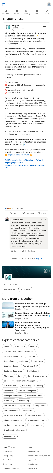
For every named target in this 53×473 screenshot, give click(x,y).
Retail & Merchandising (37, 376)
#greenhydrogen (17, 160)
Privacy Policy (8, 456)
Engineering (28, 410)
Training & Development (14, 430)
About (29, 447)
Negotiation (40, 405)
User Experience (11, 366)
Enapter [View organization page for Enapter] (15, 25)
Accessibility (7, 451)
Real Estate (32, 371)
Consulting (26, 386)
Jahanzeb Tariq (17, 220)
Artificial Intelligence (27, 390)
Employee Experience (13, 395)
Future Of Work (10, 386)
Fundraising (9, 400)
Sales (20, 376)
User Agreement (33, 451)
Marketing (8, 376)
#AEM (7, 160)
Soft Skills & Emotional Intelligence (18, 351)
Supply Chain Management (27, 381)
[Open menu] (44, 26)
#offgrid (39, 160)
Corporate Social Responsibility (17, 405)
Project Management (13, 356)
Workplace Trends (34, 395)
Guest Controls (32, 464)
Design (7, 425)
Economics (8, 390)
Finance (33, 346)
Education (31, 356)
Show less (9, 436)
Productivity (20, 346)
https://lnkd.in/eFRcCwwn (18, 155)
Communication (11, 410)
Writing (40, 386)
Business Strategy (34, 415)
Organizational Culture (37, 420)
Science (7, 381)
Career (7, 346)
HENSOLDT (9, 165)
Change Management (13, 420)
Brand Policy (7, 464)
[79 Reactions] (9, 208)
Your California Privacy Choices (38, 456)
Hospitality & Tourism (13, 415)
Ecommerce (38, 361)
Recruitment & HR (30, 366)
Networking (24, 400)
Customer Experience (13, 371)
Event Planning (35, 425)
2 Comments (19, 208)
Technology (9, 361)
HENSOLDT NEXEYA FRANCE (26, 165)
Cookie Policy (8, 460)
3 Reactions (31, 251)
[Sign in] (49, 4)
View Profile (9, 289)
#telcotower (30, 160)
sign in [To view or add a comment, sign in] (39, 258)
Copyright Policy (33, 460)
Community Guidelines (11, 468)
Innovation (19, 425)
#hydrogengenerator (14, 162)
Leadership (23, 361)
